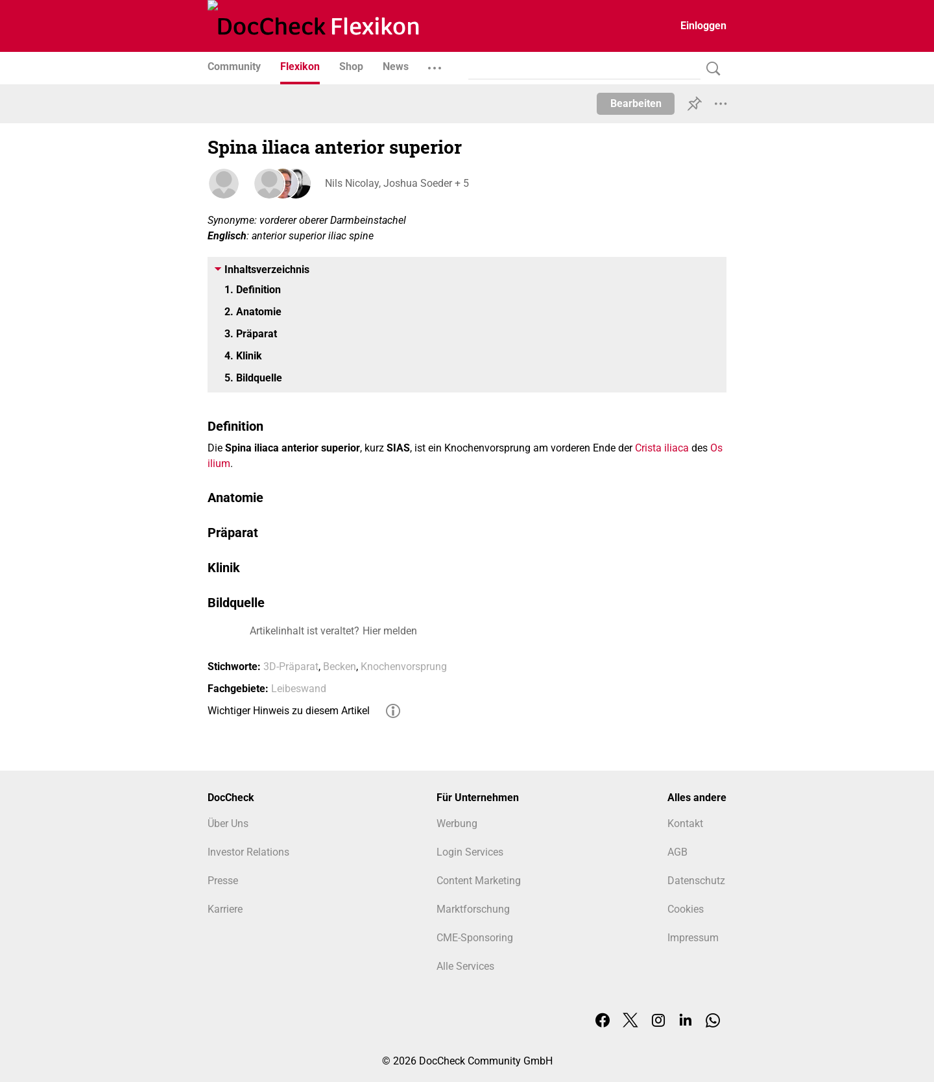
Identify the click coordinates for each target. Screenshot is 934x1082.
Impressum (693, 938)
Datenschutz (696, 880)
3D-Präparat (290, 666)
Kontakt (685, 823)
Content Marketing (479, 880)
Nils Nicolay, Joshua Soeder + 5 (396, 183)
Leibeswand (298, 688)
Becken (339, 666)
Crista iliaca (662, 448)
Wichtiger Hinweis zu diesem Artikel (289, 710)
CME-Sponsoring (475, 938)
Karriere (225, 909)
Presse (223, 880)
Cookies (685, 909)
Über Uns (228, 823)
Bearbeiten (636, 103)
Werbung (457, 823)
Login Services (470, 852)
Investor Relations (248, 852)
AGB (677, 852)
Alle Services (465, 966)
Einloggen (703, 25)
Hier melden (390, 631)
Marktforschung (473, 909)
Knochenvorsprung (404, 666)
